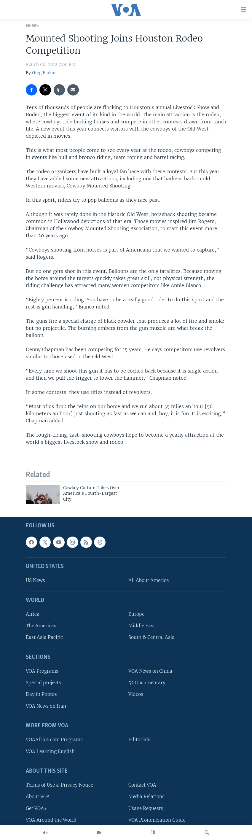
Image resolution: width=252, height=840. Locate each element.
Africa (32, 614)
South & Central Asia (151, 637)
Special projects (43, 682)
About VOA (38, 796)
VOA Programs (42, 671)
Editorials (139, 739)
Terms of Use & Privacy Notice (59, 785)
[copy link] (59, 90)
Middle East (141, 626)
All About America (148, 580)
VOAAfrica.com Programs (54, 739)
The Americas (41, 626)
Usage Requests (145, 808)
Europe (136, 614)
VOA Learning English (50, 751)
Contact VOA (142, 785)
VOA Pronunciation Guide (156, 820)
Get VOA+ (36, 808)
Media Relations (146, 796)
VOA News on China (150, 671)
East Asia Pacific (44, 637)
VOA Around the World (51, 820)
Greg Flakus (44, 72)
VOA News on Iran (46, 706)
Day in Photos (41, 694)
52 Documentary (146, 682)
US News (35, 580)
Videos (135, 694)
